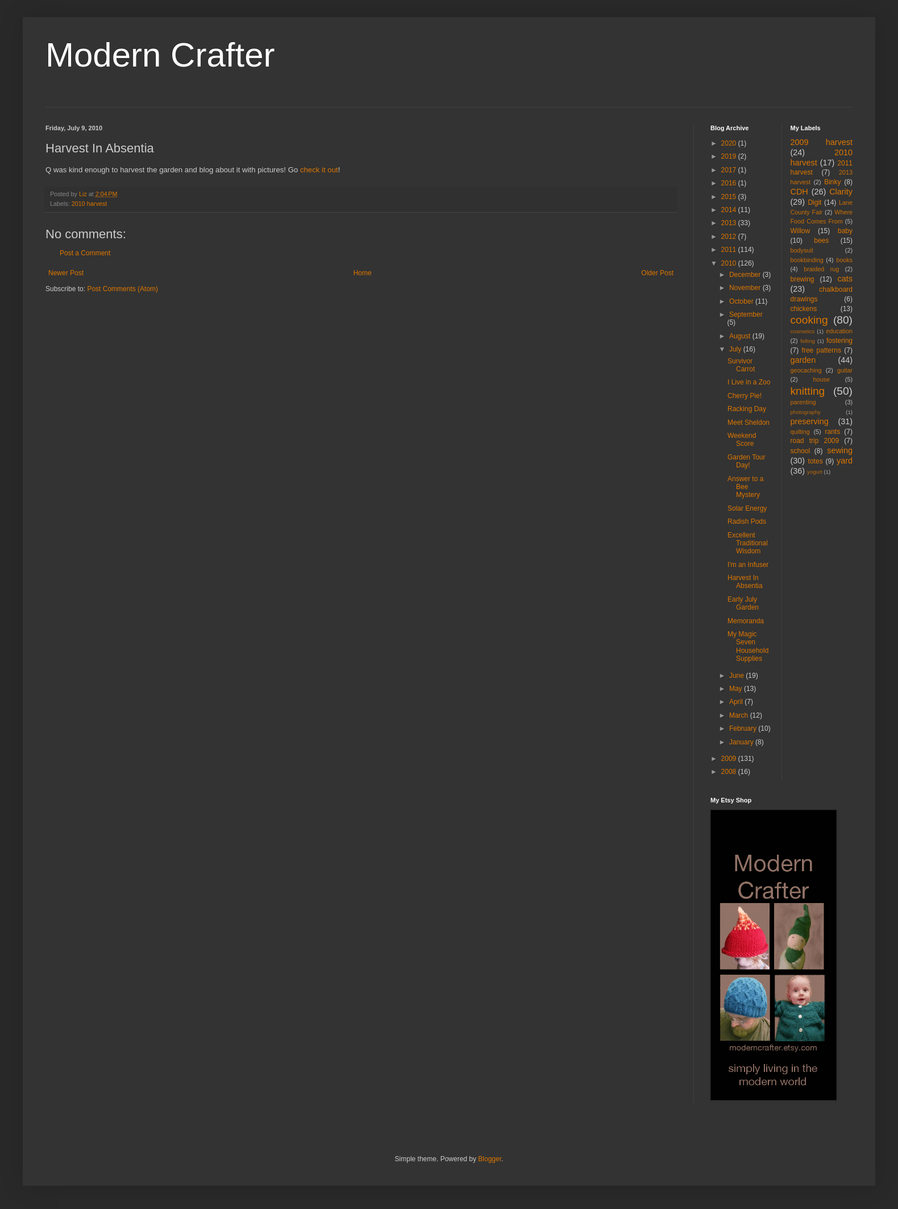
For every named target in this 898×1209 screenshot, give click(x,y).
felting (807, 341)
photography (806, 412)
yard (845, 460)
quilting (800, 431)
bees (821, 241)
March (739, 715)
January (742, 742)
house (821, 379)
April (737, 702)
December (746, 275)
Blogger (489, 1159)
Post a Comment (85, 253)
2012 (729, 237)
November (746, 288)
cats (845, 278)
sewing (840, 450)
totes (815, 461)
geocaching (806, 370)
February (743, 728)
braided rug (821, 269)
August (741, 336)
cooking (809, 320)
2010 (729, 263)
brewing (802, 279)
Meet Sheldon (748, 423)
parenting (803, 402)
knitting (808, 391)
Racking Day (746, 409)
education (839, 331)
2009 (729, 759)
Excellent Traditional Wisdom (747, 543)
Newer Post (66, 273)
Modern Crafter (160, 55)
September (746, 314)
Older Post (657, 273)
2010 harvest (89, 203)
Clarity (841, 191)
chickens (804, 309)
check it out (319, 169)
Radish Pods (746, 521)
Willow (800, 231)
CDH (799, 191)
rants (833, 432)
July (736, 349)
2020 (729, 143)
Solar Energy (747, 508)
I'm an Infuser (747, 565)
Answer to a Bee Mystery (745, 487)
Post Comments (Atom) (122, 289)
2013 (729, 223)
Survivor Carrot (741, 365)
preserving (810, 421)
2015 (729, 197)
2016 (729, 183)
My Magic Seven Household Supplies (747, 646)
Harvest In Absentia (745, 582)
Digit (814, 202)
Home (363, 273)
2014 (729, 210)
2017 (729, 170)
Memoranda (745, 621)
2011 (729, 250)
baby (845, 231)
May (736, 689)
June (737, 676)
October (742, 301)
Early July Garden (743, 603)
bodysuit (802, 250)
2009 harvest (822, 142)
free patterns (821, 350)
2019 (729, 156)
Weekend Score (741, 440)
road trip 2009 (815, 441)
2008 (729, 772)
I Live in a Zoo (748, 382)
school (800, 451)
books (844, 259)
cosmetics (803, 331)
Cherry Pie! (744, 396)
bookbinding (807, 259)
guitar (845, 370)
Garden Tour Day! (746, 461)
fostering (839, 341)
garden (803, 360)
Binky (832, 182)
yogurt (814, 472)
